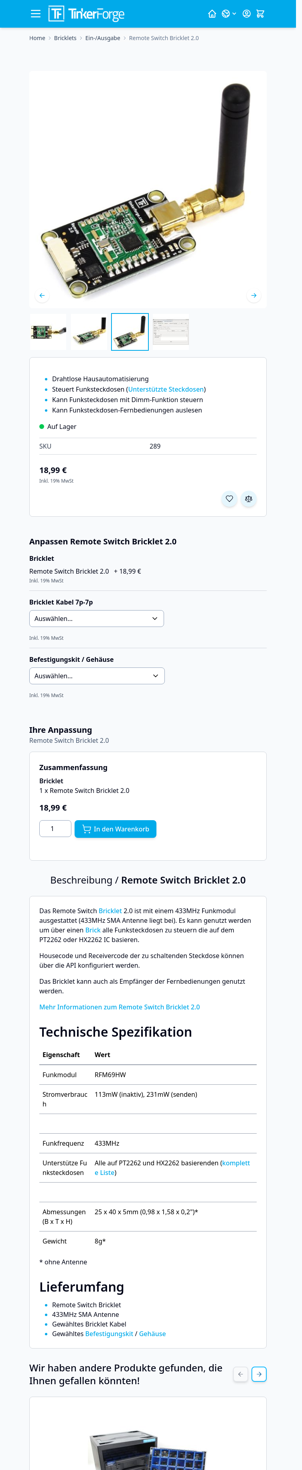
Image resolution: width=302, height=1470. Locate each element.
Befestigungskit (109, 1333)
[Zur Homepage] (37, 38)
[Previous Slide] (240, 1374)
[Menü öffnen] (35, 13)
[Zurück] (42, 295)
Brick (93, 930)
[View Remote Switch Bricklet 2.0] (48, 332)
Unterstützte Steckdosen (166, 389)
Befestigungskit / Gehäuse (71, 659)
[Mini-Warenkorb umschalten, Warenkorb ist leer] (260, 13)
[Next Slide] (259, 1374)
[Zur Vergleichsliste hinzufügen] (249, 499)
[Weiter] (253, 295)
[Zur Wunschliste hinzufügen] (229, 499)
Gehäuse (152, 1333)
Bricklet (110, 910)
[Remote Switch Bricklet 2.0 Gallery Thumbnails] (109, 332)
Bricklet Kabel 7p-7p (61, 602)
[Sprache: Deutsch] (229, 13)
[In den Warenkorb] (115, 829)
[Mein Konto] (246, 13)
